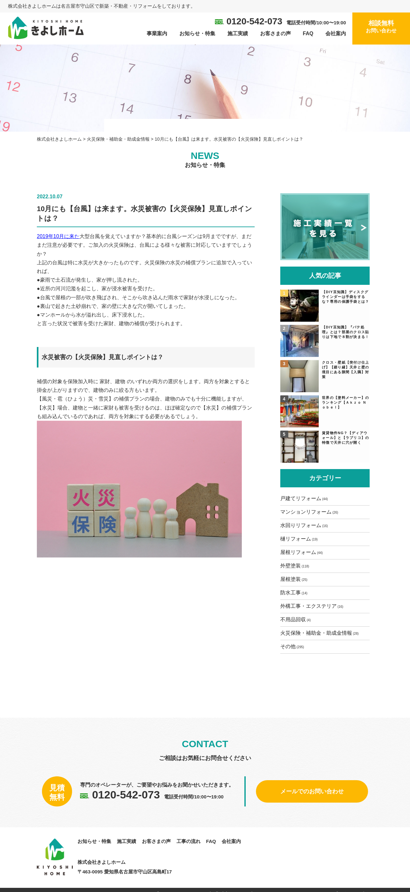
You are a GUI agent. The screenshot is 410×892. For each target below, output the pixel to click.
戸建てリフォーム (302, 498)
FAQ (308, 33)
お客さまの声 (275, 33)
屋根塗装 (292, 579)
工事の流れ (188, 840)
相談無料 (381, 27)
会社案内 (335, 33)
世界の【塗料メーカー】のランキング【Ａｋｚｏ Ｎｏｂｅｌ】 (345, 402)
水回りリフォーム (302, 525)
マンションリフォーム (307, 511)
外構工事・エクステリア (310, 605)
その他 (289, 646)
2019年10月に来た (58, 238)
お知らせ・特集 (197, 33)
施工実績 (237, 33)
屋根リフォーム (300, 552)
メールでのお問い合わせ (312, 790)
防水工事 (292, 592)
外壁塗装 (292, 565)
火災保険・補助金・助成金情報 (318, 632)
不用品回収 (295, 619)
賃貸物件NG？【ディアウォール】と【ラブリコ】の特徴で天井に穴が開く (346, 437)
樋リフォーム (297, 538)
